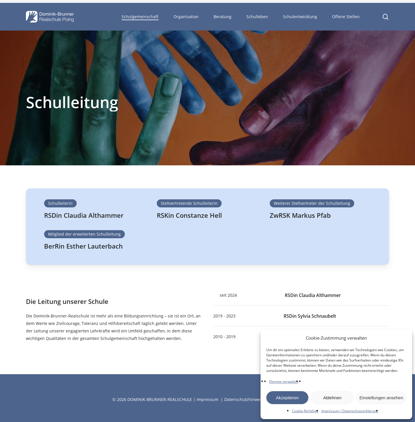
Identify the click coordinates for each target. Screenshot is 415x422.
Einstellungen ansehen (381, 397)
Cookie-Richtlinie (305, 410)
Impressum (207, 399)
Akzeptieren (287, 397)
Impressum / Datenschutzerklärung (349, 410)
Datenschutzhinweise (245, 399)
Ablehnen (332, 397)
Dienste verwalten (283, 381)
